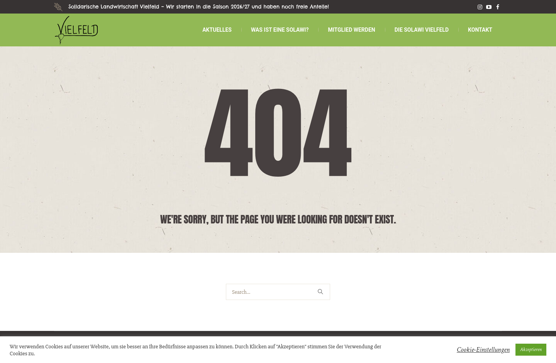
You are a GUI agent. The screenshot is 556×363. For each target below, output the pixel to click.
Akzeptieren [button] (531, 349)
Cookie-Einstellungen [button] (483, 349)
